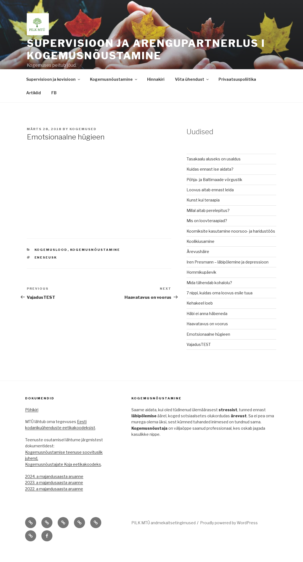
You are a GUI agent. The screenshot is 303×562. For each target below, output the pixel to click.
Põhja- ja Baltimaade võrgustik (214, 192)
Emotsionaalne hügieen (208, 347)
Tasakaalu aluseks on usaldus (214, 171)
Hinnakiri (155, 92)
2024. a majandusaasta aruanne (54, 489)
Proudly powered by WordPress (229, 535)
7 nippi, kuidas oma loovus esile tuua (219, 305)
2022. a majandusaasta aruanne (54, 501)
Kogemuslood (51, 262)
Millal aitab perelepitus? (208, 223)
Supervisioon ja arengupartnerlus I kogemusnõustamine (146, 49)
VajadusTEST (199, 357)
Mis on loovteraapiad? (207, 233)
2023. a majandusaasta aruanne (54, 495)
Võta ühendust (192, 92)
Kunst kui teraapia (203, 212)
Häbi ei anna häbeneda (207, 326)
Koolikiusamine (200, 254)
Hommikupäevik (201, 285)
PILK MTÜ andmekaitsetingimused (163, 535)
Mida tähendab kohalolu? (209, 295)
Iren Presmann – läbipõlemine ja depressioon (228, 274)
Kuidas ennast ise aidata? (210, 181)
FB (54, 105)
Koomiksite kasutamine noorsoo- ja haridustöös (231, 243)
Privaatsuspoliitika (237, 92)
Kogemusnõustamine (114, 92)
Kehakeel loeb (200, 315)
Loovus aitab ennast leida (210, 202)
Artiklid (33, 105)
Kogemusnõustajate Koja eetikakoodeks (63, 477)
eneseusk (45, 270)
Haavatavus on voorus (207, 336)
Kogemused (83, 142)
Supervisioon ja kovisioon (53, 92)
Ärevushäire (198, 264)
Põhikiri (31, 422)
